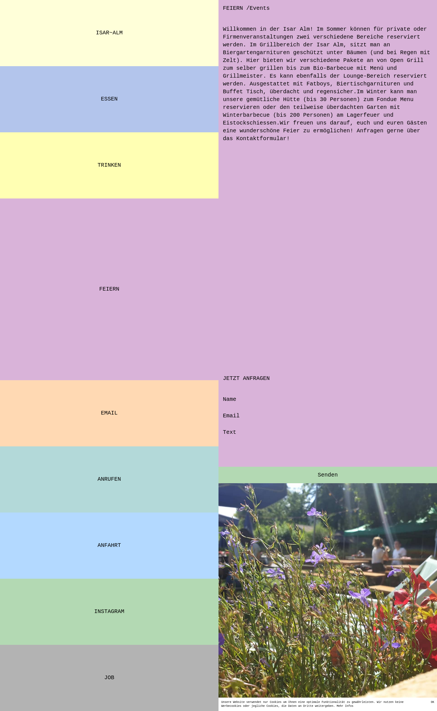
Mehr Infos (323, 706)
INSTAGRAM (109, 611)
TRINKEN (109, 165)
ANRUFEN (109, 479)
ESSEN (109, 99)
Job (109, 677)
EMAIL (109, 413)
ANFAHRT (109, 545)
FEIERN (109, 289)
